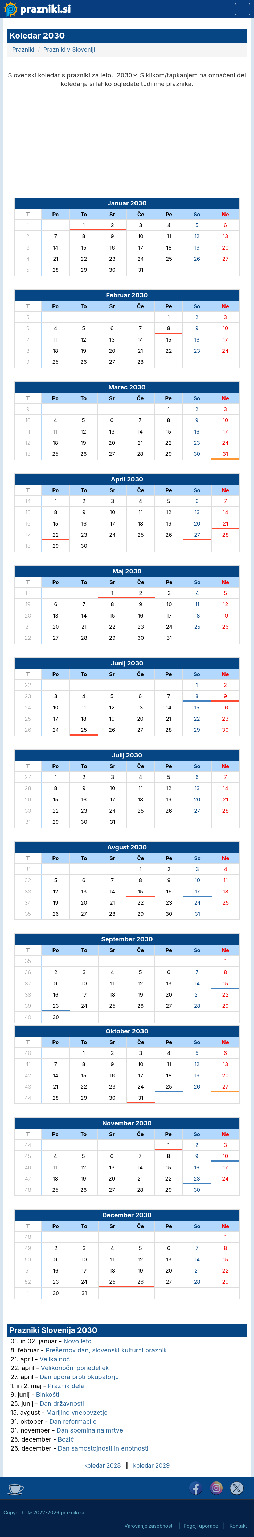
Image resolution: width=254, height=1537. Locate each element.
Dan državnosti (62, 1403)
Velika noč (55, 1359)
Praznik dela (66, 1385)
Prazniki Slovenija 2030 (53, 1330)
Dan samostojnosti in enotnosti (103, 1448)
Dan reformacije (73, 1421)
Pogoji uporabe (200, 1526)
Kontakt (238, 1526)
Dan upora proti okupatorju (79, 1376)
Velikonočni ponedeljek (75, 1367)
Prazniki (23, 49)
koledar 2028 (102, 1465)
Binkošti (47, 1394)
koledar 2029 (151, 1465)
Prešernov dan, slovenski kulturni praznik (106, 1350)
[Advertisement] (127, 140)
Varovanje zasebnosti (148, 1526)
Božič (66, 1439)
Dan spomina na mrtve (90, 1430)
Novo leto (78, 1341)
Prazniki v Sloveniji (69, 49)
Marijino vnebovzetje (77, 1412)
